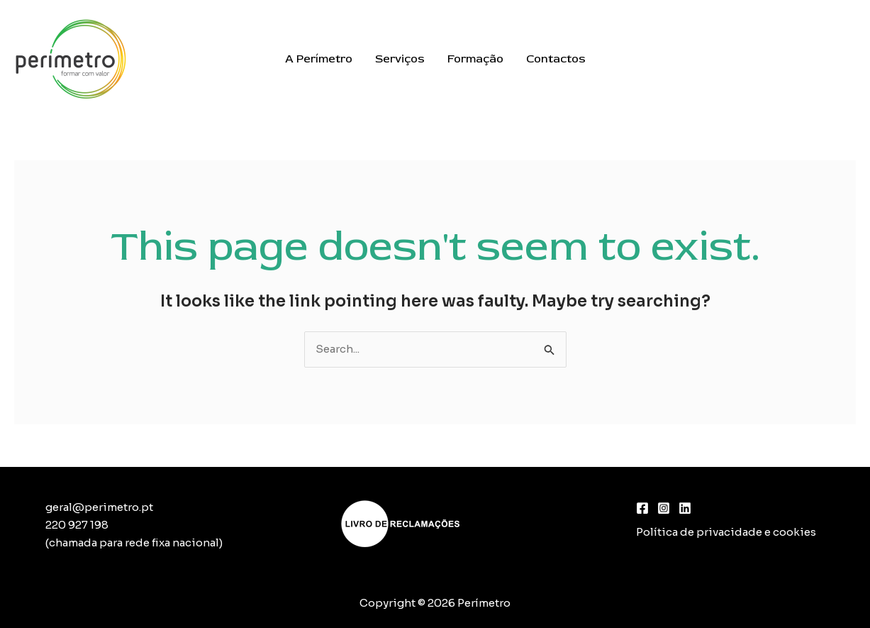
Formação (475, 59)
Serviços (400, 59)
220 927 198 (76, 524)
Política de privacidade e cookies (726, 532)
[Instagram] (663, 508)
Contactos (556, 59)
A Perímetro (318, 59)
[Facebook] (642, 508)
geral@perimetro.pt (99, 507)
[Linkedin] (685, 508)
